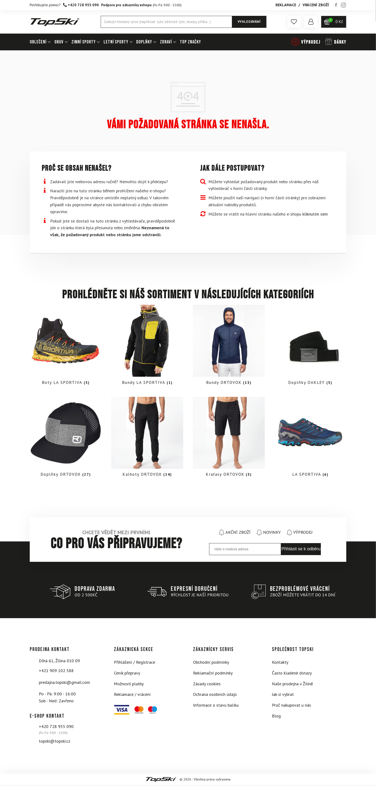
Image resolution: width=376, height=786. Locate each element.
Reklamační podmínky (213, 674)
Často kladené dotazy (292, 674)
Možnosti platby (129, 684)
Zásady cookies (207, 684)
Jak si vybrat (283, 695)
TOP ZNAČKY (190, 42)
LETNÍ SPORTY (116, 42)
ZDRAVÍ (166, 42)
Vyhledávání (249, 21)
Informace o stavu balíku (216, 706)
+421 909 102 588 (56, 671)
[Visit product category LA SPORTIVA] (310, 438)
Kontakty (280, 663)
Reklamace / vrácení (132, 695)
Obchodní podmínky (211, 663)
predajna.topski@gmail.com (64, 683)
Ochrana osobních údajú (215, 695)
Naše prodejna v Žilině (292, 684)
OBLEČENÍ (38, 42)
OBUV (59, 42)
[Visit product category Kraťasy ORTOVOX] (229, 438)
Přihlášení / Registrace (134, 663)
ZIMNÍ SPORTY (83, 42)
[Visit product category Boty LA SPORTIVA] (66, 346)
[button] (293, 22)
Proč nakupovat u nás (291, 706)
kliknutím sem (315, 214)
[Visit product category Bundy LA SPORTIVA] (147, 346)
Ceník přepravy (127, 674)
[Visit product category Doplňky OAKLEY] (310, 346)
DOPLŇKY (144, 42)
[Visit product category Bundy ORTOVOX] (229, 346)
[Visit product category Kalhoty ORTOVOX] (147, 438)
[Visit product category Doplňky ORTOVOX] (66, 438)
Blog (276, 717)
